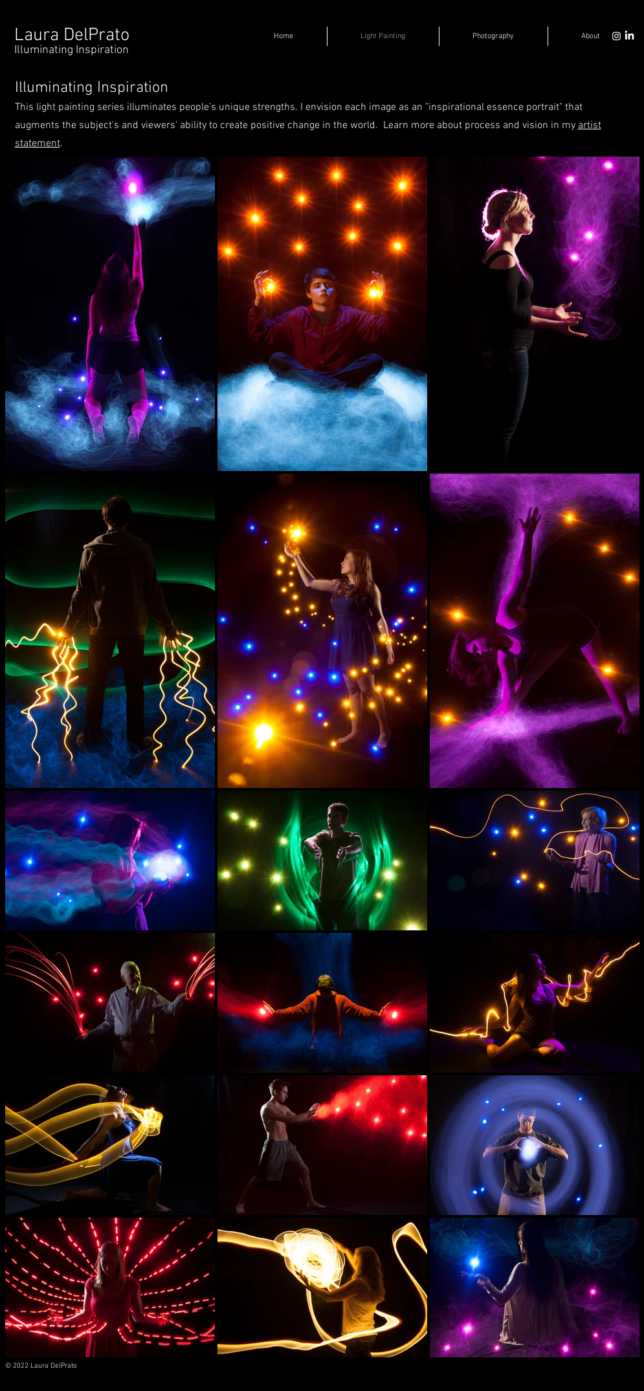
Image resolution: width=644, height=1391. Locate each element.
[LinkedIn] (629, 35)
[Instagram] (616, 35)
